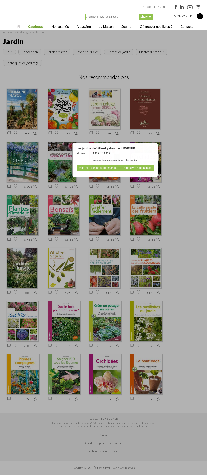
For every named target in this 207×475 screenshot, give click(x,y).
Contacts (186, 26)
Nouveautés (60, 26)
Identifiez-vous (156, 6)
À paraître (83, 26)
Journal (126, 26)
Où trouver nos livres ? (155, 26)
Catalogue (35, 26)
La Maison (106, 26)
